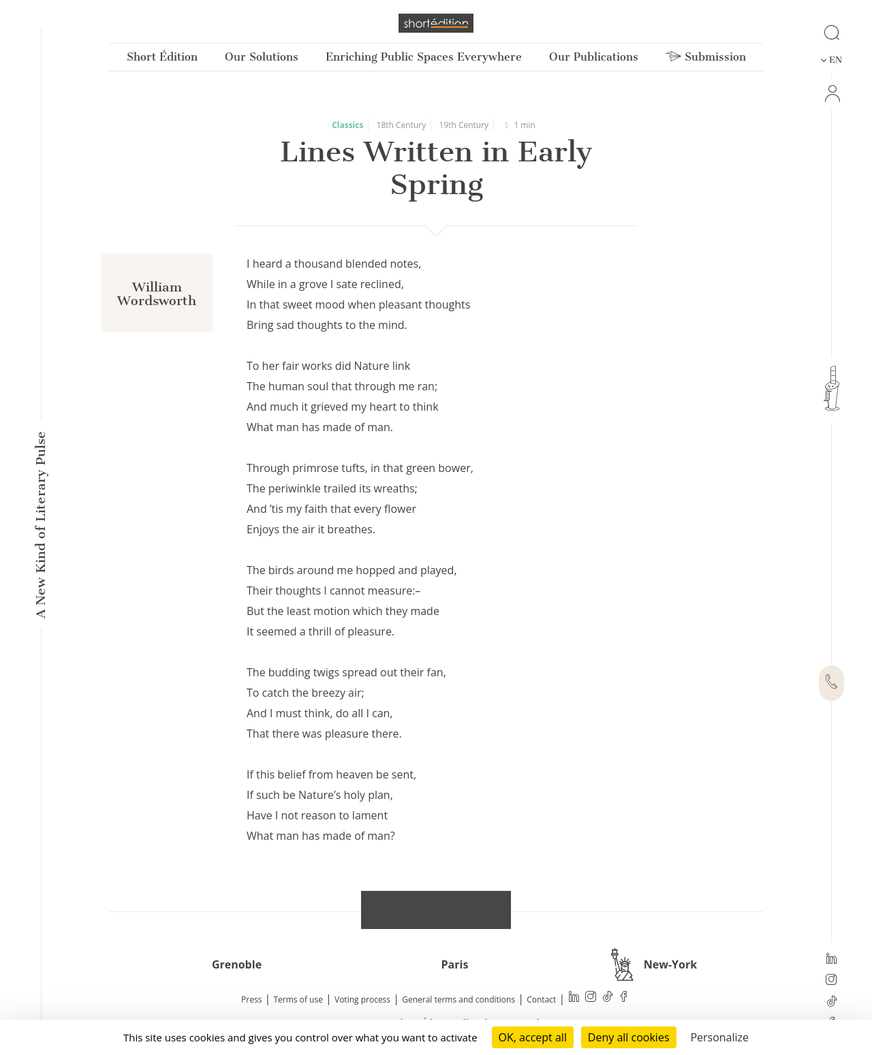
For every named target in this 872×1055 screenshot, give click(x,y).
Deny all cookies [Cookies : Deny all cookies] (629, 1037)
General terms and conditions (458, 999)
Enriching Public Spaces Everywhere (424, 56)
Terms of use (298, 999)
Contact (541, 999)
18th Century (401, 125)
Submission (706, 56)
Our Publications (593, 56)
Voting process (362, 999)
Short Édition (162, 56)
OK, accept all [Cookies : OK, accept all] (533, 1037)
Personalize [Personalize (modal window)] (719, 1037)
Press (251, 999)
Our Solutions (261, 56)
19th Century (463, 125)
